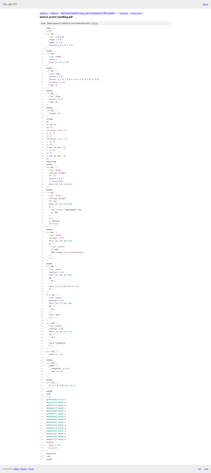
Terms (31, 469)
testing (124, 13)
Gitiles (16, 469)
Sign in (205, 4)
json (206, 469)
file (95, 23)
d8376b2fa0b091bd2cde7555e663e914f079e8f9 (88, 13)
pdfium (44, 13)
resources (136, 13)
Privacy (23, 469)
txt (199, 469)
